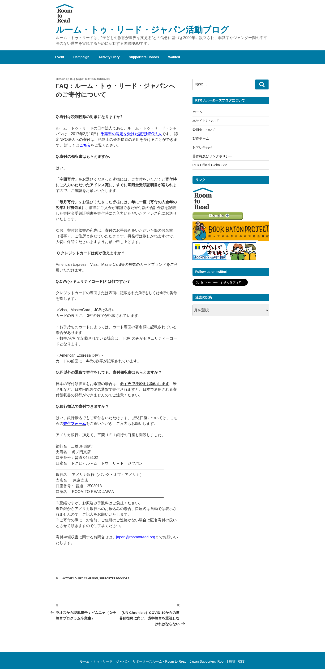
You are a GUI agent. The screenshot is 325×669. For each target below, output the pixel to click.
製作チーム (200, 138)
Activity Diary (109, 57)
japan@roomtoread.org (135, 537)
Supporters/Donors (144, 57)
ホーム (197, 112)
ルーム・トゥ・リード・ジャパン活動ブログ (142, 30)
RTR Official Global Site (209, 165)
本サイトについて (205, 121)
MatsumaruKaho (97, 79)
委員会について (204, 130)
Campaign (81, 57)
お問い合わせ (202, 147)
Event (59, 57)
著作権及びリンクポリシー (212, 156)
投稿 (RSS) (237, 661)
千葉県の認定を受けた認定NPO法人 (131, 134)
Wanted (174, 57)
